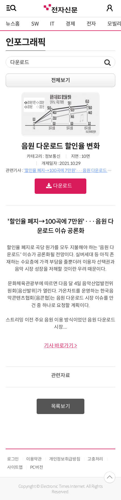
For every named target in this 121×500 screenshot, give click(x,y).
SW (35, 24)
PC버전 (36, 467)
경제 (70, 24)
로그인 (13, 459)
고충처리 (95, 459)
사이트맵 (15, 467)
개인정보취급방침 (64, 459)
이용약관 (34, 459)
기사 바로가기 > (60, 346)
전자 (91, 24)
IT (52, 24)
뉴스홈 (13, 24)
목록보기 (60, 406)
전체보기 (60, 80)
